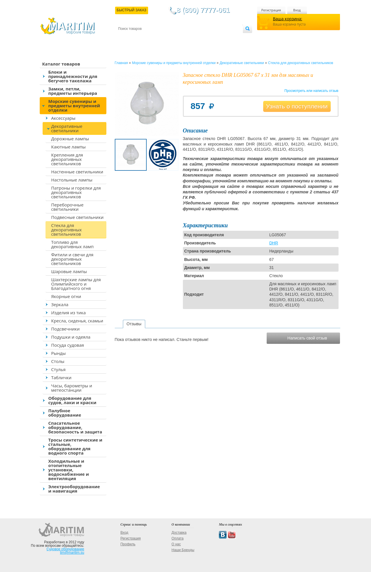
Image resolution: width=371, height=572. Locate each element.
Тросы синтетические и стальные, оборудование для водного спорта (75, 446)
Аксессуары (63, 118)
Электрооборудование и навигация (74, 489)
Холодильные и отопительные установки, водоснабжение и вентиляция (68, 469)
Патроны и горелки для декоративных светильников (76, 192)
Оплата (166, 38)
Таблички (61, 377)
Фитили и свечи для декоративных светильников (72, 259)
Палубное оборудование (64, 413)
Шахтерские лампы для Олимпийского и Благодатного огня (76, 284)
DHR (273, 243)
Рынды (58, 353)
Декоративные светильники (67, 128)
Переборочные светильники (67, 207)
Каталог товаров (61, 64)
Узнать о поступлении (297, 106)
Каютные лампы (68, 147)
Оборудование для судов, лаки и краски (72, 400)
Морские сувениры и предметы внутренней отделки (74, 105)
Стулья (58, 369)
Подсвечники (65, 329)
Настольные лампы (71, 180)
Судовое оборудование (65, 549)
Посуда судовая (67, 345)
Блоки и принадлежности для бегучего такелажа (72, 76)
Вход (297, 10)
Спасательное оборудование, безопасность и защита (75, 427)
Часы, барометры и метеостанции (71, 388)
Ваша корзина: (287, 18)
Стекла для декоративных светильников (66, 229)
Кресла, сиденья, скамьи (77, 321)
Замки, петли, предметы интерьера (72, 91)
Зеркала (59, 304)
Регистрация (271, 10)
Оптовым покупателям (224, 38)
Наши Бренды (183, 550)
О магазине (188, 38)
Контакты (125, 38)
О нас (176, 544)
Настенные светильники (77, 172)
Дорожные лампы (70, 138)
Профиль (127, 544)
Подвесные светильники (77, 217)
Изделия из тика (68, 312)
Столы (58, 361)
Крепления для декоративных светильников (67, 159)
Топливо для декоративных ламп (72, 244)
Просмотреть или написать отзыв (311, 91)
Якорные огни (66, 296)
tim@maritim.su (72, 553)
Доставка (146, 38)
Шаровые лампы (69, 271)
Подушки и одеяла (70, 337)
